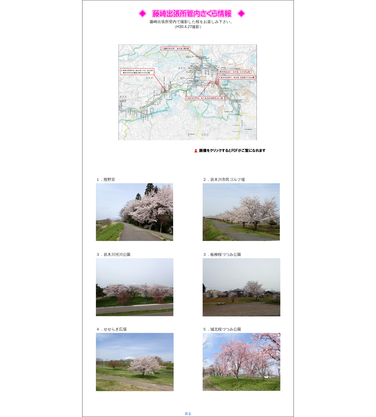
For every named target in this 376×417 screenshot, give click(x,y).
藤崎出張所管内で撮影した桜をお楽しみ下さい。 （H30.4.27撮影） (192, 22)
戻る (188, 414)
